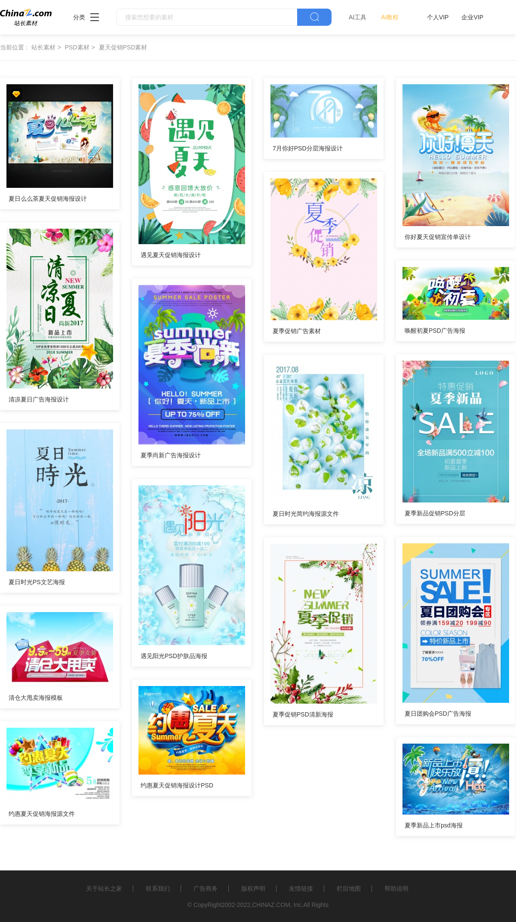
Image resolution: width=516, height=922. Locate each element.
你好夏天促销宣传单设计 (438, 236)
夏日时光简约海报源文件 (306, 513)
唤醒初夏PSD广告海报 (435, 330)
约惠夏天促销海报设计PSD (177, 785)
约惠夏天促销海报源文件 (42, 813)
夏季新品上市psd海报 (434, 825)
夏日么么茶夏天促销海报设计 (48, 198)
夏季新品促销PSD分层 (435, 513)
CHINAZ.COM (271, 904)
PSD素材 (77, 47)
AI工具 (357, 17)
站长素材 (43, 47)
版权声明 (253, 888)
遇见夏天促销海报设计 (171, 254)
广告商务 (206, 888)
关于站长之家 (104, 888)
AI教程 (390, 17)
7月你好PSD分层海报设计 (308, 148)
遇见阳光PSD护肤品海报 (174, 655)
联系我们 (158, 888)
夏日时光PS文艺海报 (37, 582)
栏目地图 (349, 888)
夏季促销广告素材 (297, 331)
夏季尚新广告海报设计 (171, 455)
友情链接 (301, 888)
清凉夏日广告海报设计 (39, 399)
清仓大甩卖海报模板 (36, 697)
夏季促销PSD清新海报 (303, 714)
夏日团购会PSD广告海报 (438, 713)
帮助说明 (396, 888)
